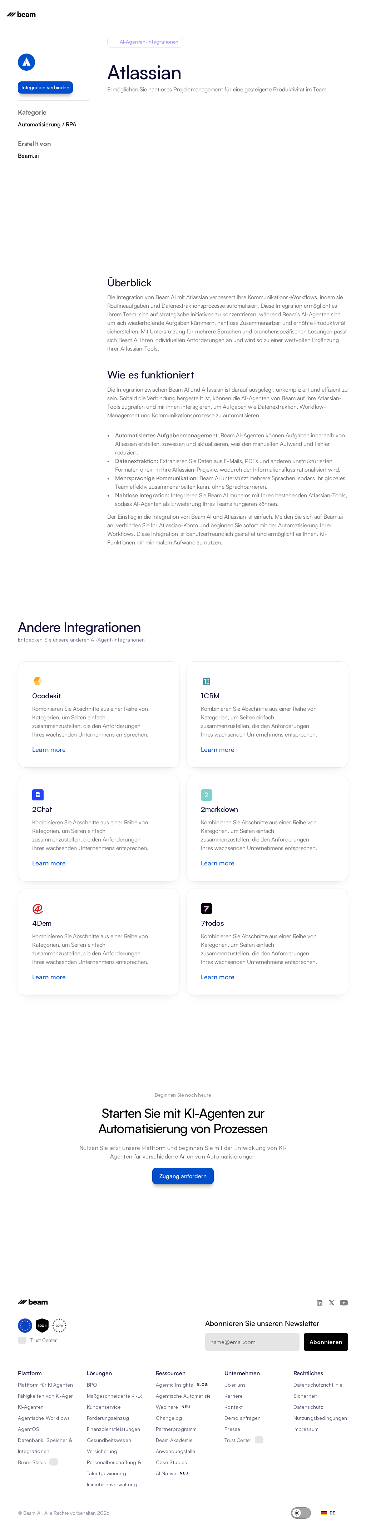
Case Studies (171, 1462)
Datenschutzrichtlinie (317, 1385)
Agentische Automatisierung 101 (193, 1396)
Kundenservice (104, 1407)
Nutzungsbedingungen (320, 1418)
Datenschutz (308, 1407)
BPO (92, 1385)
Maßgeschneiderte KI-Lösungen (123, 1396)
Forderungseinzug (108, 1418)
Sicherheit (305, 1396)
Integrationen (33, 1451)
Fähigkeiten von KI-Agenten (49, 1396)
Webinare (167, 1407)
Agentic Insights (174, 1385)
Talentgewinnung (106, 1473)
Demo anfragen (242, 1418)
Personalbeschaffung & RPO (120, 1462)
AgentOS (28, 1429)
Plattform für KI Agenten (45, 1385)
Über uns (234, 1385)
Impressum (305, 1429)
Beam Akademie (174, 1440)
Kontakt (233, 1407)
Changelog (169, 1418)
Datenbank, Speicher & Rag (50, 1440)
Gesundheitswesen (109, 1440)
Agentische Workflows (44, 1418)
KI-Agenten (31, 1407)
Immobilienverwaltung (112, 1484)
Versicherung (102, 1451)
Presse (232, 1429)
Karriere (233, 1396)
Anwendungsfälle (176, 1451)
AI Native (166, 1473)
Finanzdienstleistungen (113, 1429)
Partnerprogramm (176, 1429)
